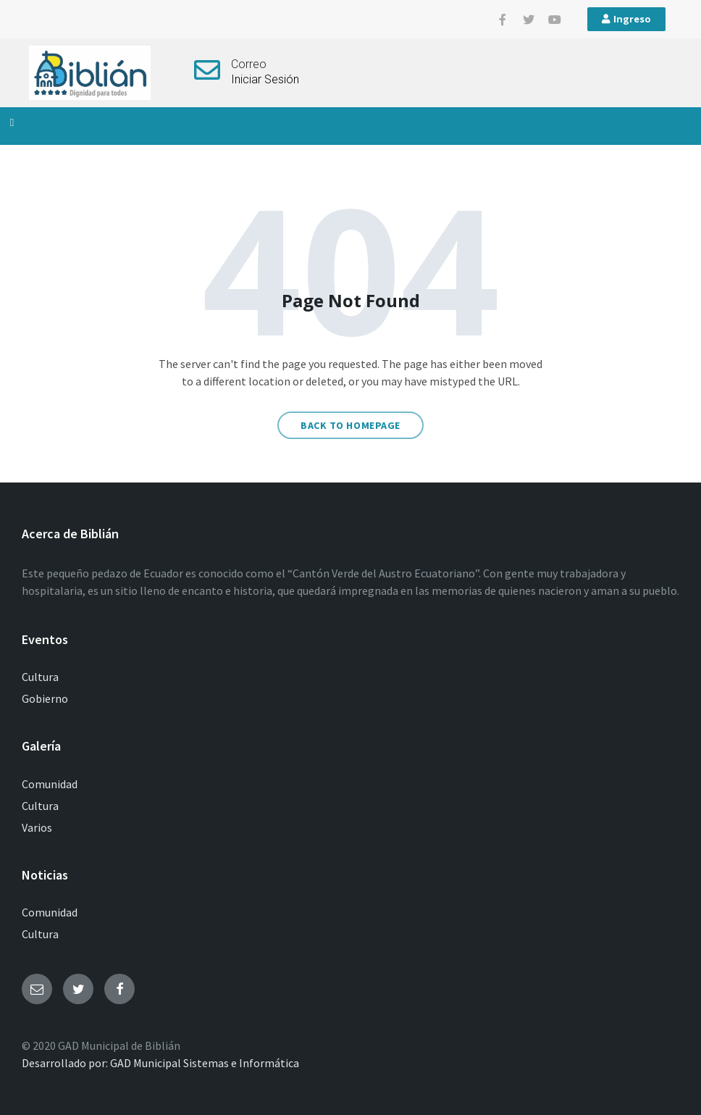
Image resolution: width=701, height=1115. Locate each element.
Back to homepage (350, 425)
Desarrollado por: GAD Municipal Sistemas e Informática (160, 1063)
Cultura (40, 676)
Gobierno (45, 698)
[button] (12, 122)
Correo (248, 64)
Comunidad (49, 784)
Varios (37, 827)
